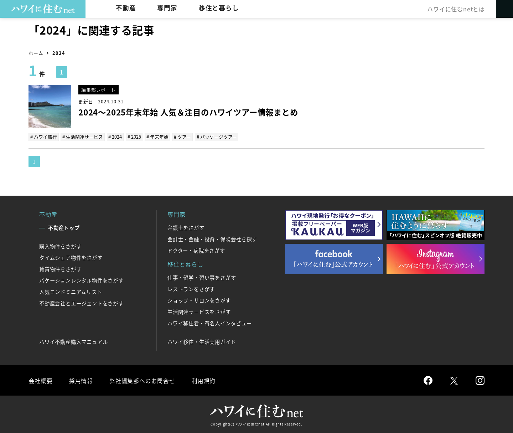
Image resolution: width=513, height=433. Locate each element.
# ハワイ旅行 (43, 136)
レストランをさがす (191, 289)
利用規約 (202, 380)
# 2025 (134, 136)
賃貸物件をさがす (60, 269)
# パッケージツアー (216, 136)
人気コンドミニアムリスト (70, 292)
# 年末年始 (157, 136)
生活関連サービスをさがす (199, 312)
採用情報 (80, 380)
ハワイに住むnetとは (455, 9)
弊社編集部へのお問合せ (141, 380)
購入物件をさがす (60, 246)
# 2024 (115, 136)
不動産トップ (64, 228)
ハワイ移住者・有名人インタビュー (209, 323)
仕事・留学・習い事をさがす (201, 278)
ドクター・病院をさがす (196, 250)
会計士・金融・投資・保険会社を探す (212, 239)
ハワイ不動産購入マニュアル (73, 342)
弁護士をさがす (185, 228)
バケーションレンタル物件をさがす (81, 280)
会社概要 (40, 380)
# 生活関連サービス (82, 136)
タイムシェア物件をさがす (71, 258)
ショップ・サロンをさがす (199, 300)
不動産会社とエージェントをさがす (81, 303)
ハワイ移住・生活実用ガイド (201, 342)
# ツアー (182, 136)
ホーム (35, 53)
